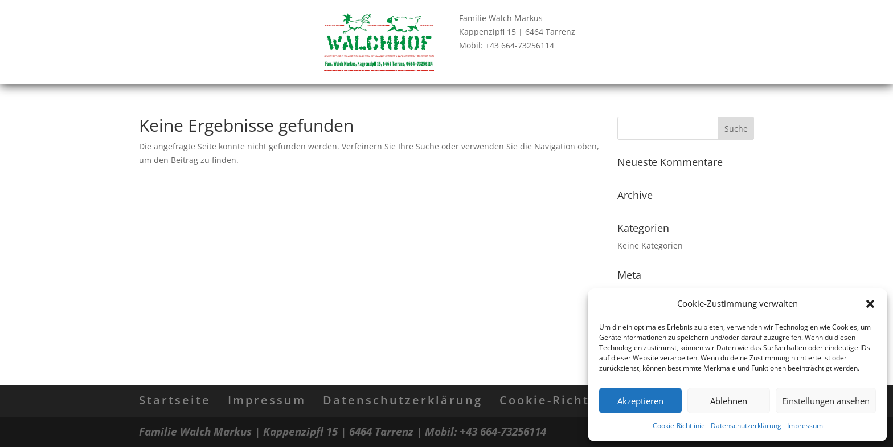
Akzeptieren (640, 401)
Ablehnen (728, 401)
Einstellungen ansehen (826, 401)
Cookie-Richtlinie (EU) (577, 400)
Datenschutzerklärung (746, 425)
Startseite (175, 400)
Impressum (805, 425)
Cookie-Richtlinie (679, 425)
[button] (870, 304)
